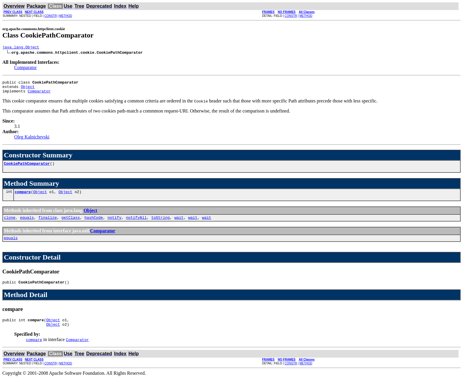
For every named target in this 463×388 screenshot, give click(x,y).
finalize (47, 223)
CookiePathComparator (27, 167)
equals (27, 223)
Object (28, 89)
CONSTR (50, 15)
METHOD (65, 15)
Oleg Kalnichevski (32, 140)
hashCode (93, 223)
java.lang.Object (20, 47)
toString (160, 223)
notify (114, 223)
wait (178, 223)
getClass (70, 223)
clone (9, 223)
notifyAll (136, 223)
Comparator (25, 68)
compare (23, 197)
